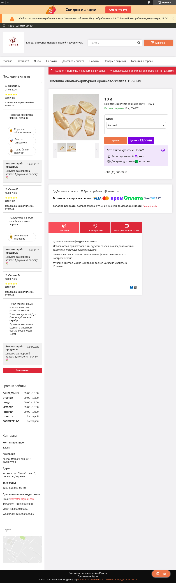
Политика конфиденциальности (121, 579)
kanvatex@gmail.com (22, 499)
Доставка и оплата (73, 61)
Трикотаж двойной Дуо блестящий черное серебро (23, 317)
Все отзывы (22, 370)
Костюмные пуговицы (93, 70)
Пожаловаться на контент (90, 579)
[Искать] (139, 43)
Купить (115, 140)
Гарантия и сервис (142, 61)
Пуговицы (72, 70)
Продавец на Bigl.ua (88, 576)
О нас (37, 61)
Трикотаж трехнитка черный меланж (21, 116)
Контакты (51, 61)
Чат (161, 573)
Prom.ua (103, 573)
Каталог (22, 61)
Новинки (94, 61)
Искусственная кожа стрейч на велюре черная (21, 221)
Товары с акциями (115, 61)
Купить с (140, 140)
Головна (7, 61)
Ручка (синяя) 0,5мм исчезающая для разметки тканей (21, 307)
